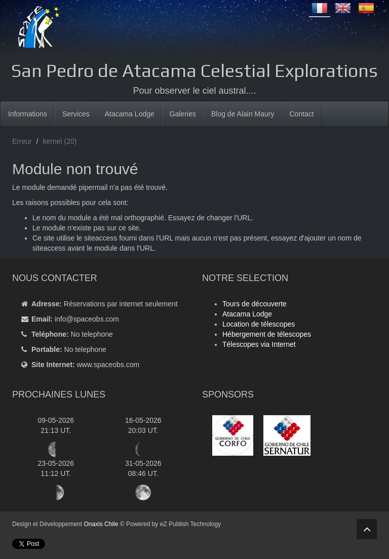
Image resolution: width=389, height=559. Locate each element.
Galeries (183, 114)
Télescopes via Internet (259, 344)
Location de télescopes (258, 324)
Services (76, 114)
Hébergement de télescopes (266, 334)
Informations (27, 114)
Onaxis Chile (101, 524)
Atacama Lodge (129, 114)
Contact (301, 114)
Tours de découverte (254, 304)
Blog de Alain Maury (243, 114)
